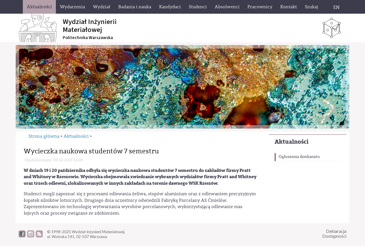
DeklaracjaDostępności (334, 234)
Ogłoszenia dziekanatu (299, 156)
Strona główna (44, 136)
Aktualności (292, 142)
